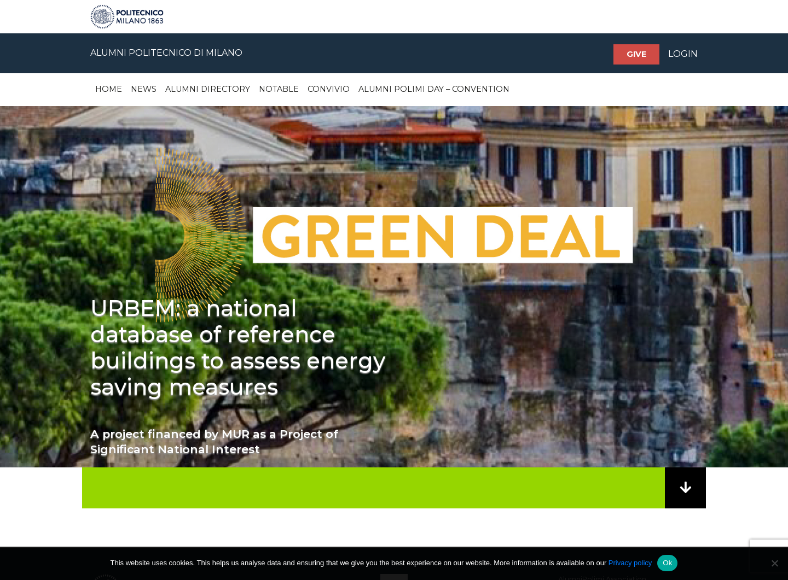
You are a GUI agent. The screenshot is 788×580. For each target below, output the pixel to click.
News (144, 89)
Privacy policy (630, 563)
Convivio (329, 89)
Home (108, 89)
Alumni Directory (207, 89)
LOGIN (683, 54)
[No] (774, 563)
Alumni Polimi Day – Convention (433, 89)
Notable (279, 89)
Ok (667, 563)
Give (636, 54)
